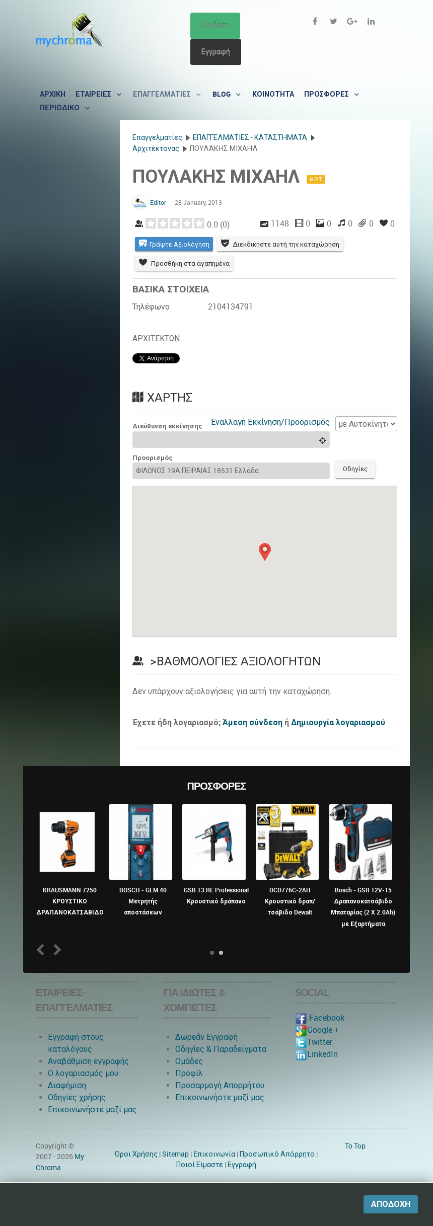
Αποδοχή (390, 1204)
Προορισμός (152, 458)
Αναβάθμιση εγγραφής (88, 1061)
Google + (317, 1030)
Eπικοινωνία (214, 1154)
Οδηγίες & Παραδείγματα (220, 1049)
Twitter (313, 1042)
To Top (355, 1146)
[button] (265, 553)
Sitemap (175, 1154)
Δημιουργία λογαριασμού (338, 723)
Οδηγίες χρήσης (77, 1098)
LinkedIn (316, 1054)
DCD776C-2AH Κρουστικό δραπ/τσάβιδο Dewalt (290, 902)
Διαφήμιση (67, 1086)
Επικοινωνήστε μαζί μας (92, 1110)
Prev (42, 950)
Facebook (319, 1018)
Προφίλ (189, 1074)
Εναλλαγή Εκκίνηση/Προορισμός (270, 422)
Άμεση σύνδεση (252, 723)
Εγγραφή (215, 51)
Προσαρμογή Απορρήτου (219, 1086)
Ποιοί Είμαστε (199, 1165)
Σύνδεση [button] (215, 25)
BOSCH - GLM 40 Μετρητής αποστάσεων (143, 902)
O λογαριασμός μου (83, 1074)
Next (55, 950)
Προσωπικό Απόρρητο (277, 1154)
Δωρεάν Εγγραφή (206, 1037)
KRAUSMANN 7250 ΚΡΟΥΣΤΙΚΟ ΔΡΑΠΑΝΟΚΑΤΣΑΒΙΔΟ (70, 902)
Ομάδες (189, 1061)
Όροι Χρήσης (136, 1154)
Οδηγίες (355, 470)
